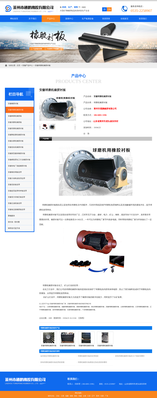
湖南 (71, 396)
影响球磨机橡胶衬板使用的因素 (52, 362)
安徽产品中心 (27, 65)
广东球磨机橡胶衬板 (88, 310)
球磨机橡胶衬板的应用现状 (88, 356)
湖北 (75, 396)
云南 (84, 396)
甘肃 (102, 396)
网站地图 (78, 393)
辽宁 (93, 396)
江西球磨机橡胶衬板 (53, 307)
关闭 (81, 318)
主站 (57, 396)
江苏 (89, 396)
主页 (18, 65)
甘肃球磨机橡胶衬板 (73, 310)
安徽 (80, 396)
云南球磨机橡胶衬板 (127, 307)
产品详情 (46, 139)
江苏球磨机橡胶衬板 (142, 307)
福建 (67, 396)
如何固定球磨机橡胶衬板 (49, 356)
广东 (106, 396)
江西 (62, 396)
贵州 (97, 396)
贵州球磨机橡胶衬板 (59, 310)
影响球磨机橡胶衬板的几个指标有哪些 (129, 356)
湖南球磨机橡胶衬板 (83, 307)
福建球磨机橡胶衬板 (68, 307)
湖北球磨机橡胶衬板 (97, 307)
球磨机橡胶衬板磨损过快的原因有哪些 (92, 362)
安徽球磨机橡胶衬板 (43, 65)
